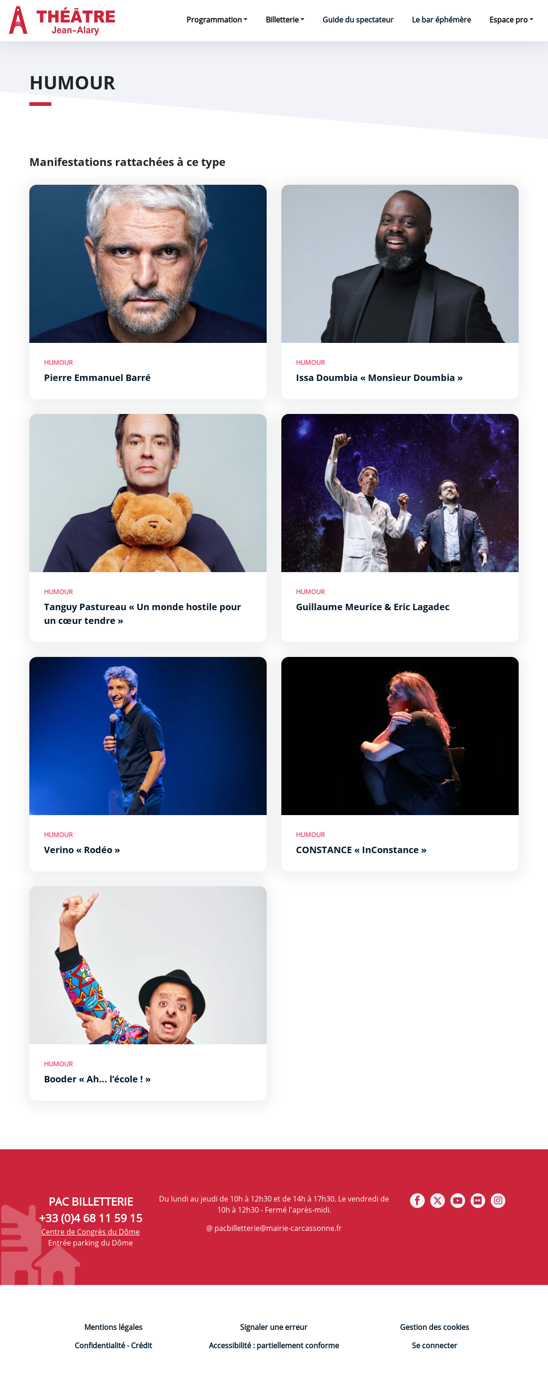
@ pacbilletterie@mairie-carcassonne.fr (274, 1228)
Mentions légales (113, 1327)
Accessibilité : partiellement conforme (274, 1345)
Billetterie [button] (282, 20)
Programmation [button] (214, 20)
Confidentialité (100, 1345)
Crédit (141, 1345)
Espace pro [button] (508, 20)
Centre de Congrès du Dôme (90, 1232)
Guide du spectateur (358, 20)
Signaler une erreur (273, 1327)
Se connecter (434, 1345)
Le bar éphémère (441, 20)
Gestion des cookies (434, 1327)
